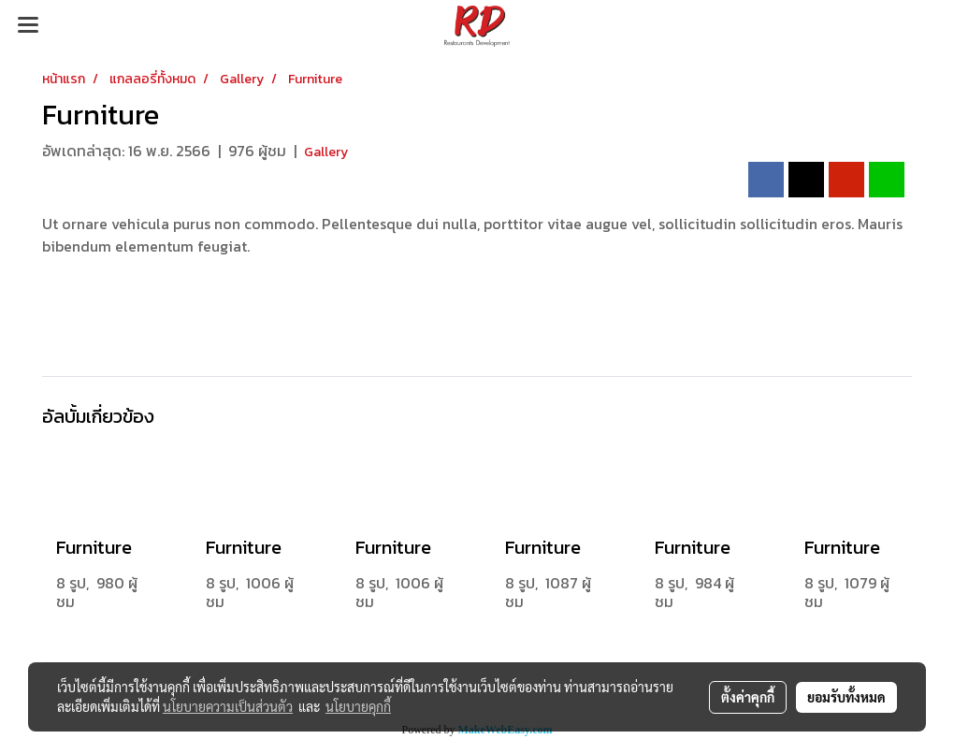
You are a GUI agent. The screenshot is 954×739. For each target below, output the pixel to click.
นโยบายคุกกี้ (358, 706)
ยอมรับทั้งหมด (846, 696)
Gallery (326, 152)
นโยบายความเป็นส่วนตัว (228, 706)
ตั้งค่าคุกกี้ (747, 696)
